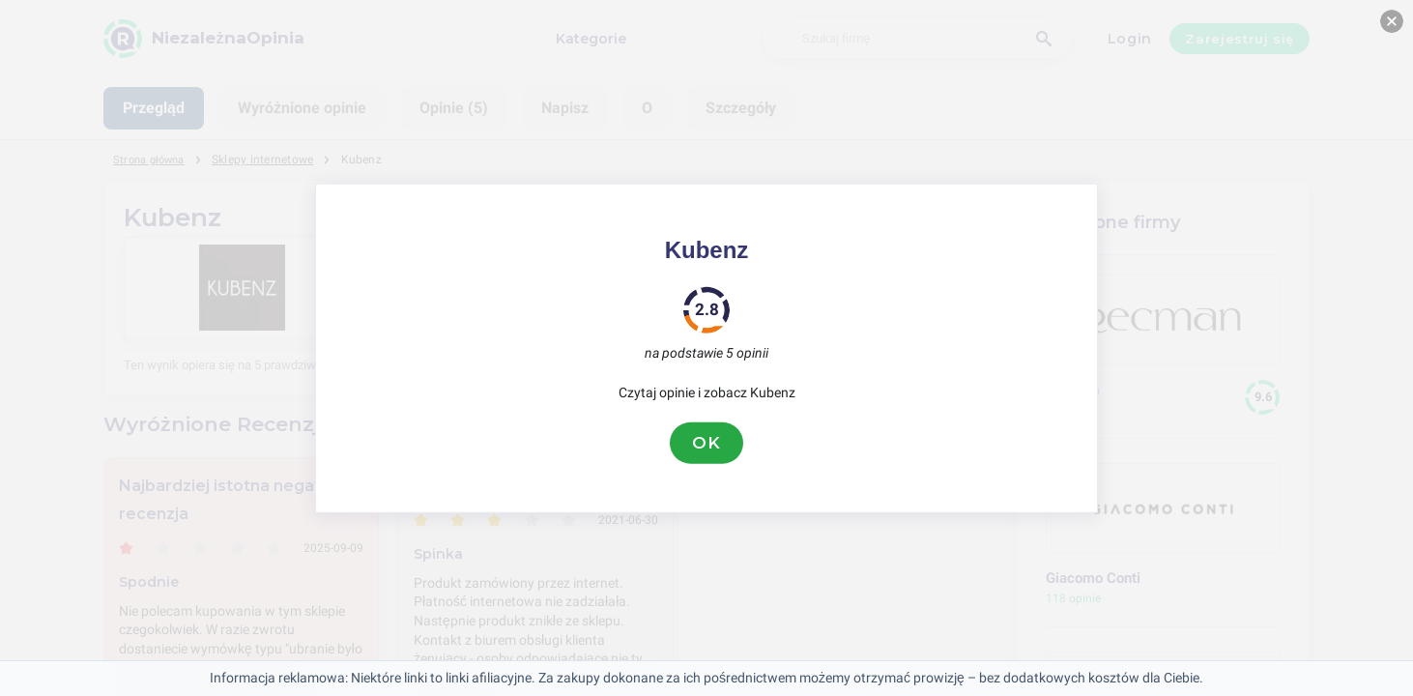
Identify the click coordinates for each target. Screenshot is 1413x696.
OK (706, 442)
